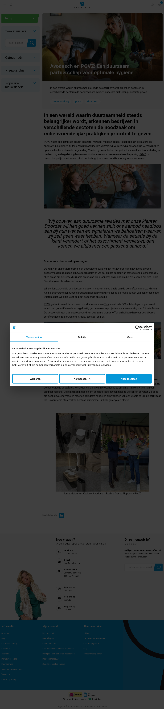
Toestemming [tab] (34, 337)
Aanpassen (82, 378)
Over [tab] (130, 337)
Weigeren (35, 378)
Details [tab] (82, 337)
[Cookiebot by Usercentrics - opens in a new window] (138, 327)
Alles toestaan (129, 378)
